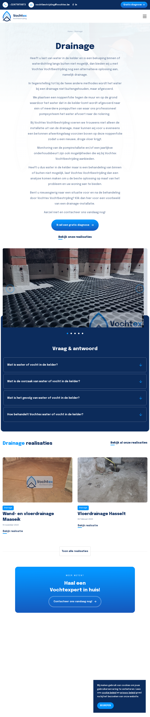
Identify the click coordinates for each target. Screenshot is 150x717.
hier (89, 198)
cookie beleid (109, 693)
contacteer (72, 212)
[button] (67, 333)
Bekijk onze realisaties (75, 237)
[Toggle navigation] (144, 16)
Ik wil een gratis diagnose (75, 225)
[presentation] (10, 289)
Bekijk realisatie (13, 531)
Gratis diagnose (134, 5)
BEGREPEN (105, 706)
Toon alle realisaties (75, 551)
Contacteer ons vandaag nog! (75, 601)
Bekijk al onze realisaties (129, 442)
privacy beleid (127, 693)
